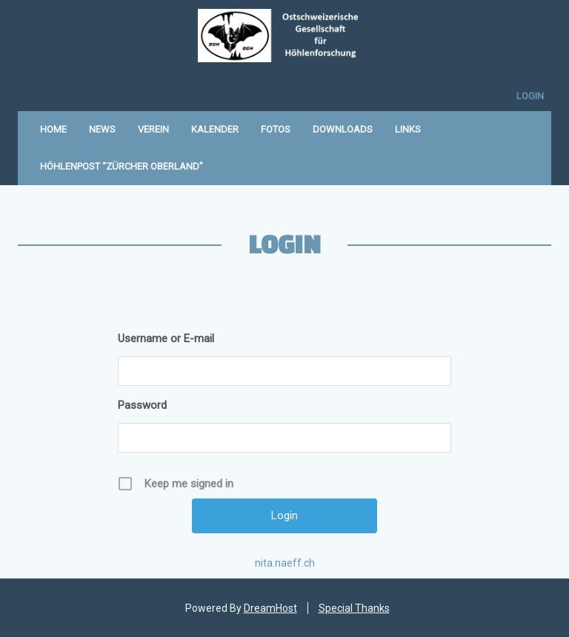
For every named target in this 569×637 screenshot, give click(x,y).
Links (408, 129)
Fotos (275, 129)
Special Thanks (354, 608)
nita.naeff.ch (285, 563)
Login (530, 95)
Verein (153, 129)
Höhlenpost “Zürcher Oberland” (121, 166)
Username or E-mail (166, 338)
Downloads (343, 129)
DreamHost (270, 608)
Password (142, 405)
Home (53, 129)
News (102, 129)
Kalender (215, 129)
